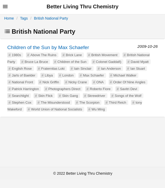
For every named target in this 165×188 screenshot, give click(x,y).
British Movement (104, 55)
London (68, 75)
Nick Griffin (50, 82)
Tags (24, 18)
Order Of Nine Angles (129, 82)
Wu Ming (98, 109)
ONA (100, 82)
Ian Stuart (137, 68)
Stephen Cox (21, 102)
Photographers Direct (64, 89)
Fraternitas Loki (53, 68)
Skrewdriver (96, 96)
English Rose (22, 68)
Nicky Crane (78, 82)
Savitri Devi (128, 89)
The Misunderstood (55, 102)
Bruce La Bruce (36, 62)
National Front (22, 82)
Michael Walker (124, 75)
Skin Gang (70, 96)
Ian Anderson (111, 68)
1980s (16, 55)
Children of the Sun (71, 62)
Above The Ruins (43, 55)
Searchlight (20, 96)
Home (9, 18)
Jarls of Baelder (23, 75)
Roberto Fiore (100, 89)
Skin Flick (45, 96)
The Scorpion (89, 102)
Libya (49, 75)
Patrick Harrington (25, 89)
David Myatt (140, 62)
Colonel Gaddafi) (108, 62)
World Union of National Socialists (56, 109)
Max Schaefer (93, 75)
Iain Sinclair (82, 68)
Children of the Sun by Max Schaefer (48, 47)
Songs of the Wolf (128, 96)
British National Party (51, 18)
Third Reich (117, 102)
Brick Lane (74, 55)
